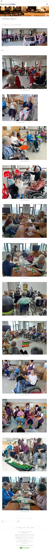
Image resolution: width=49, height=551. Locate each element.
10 (28, 518)
